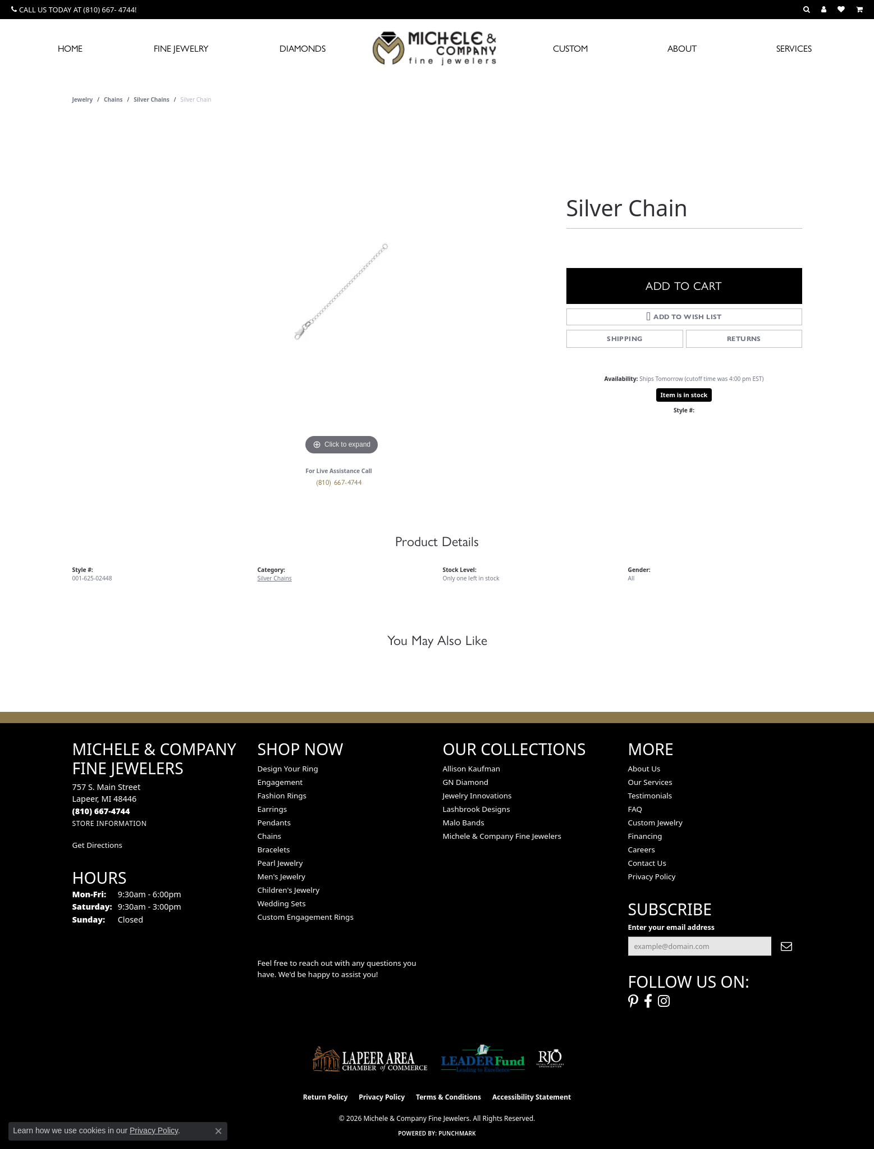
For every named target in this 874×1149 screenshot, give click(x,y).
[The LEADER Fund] (483, 1058)
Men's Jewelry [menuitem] (281, 876)
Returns (744, 338)
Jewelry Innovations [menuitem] (477, 796)
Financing (645, 836)
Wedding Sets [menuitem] (282, 903)
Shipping (624, 338)
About (682, 48)
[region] (341, 289)
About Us (644, 769)
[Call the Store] (101, 811)
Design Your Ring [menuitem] (288, 769)
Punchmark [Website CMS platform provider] (457, 1133)
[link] (73, 9)
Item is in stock (684, 394)
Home (70, 48)
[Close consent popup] (218, 1131)
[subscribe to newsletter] (786, 946)
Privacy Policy (652, 876)
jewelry (82, 99)
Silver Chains (152, 99)
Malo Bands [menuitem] (463, 823)
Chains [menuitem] (270, 836)
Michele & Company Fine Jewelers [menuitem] (502, 836)
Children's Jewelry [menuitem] (289, 890)
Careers (641, 849)
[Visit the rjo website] (550, 1058)
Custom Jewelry (655, 823)
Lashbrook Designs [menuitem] (476, 809)
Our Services (650, 782)
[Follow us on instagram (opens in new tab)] (664, 1001)
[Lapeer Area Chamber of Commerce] (370, 1058)
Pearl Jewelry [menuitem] (280, 863)
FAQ (635, 809)
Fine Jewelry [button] (181, 48)
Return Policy (325, 1097)
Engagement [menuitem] (280, 782)
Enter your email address (671, 927)
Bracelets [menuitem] (274, 849)
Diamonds (303, 48)
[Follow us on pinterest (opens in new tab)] (633, 1001)
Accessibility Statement (531, 1097)
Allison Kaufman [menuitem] (472, 769)
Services (794, 48)
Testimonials (650, 796)
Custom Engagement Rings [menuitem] (306, 917)
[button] (806, 9)
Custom (570, 48)
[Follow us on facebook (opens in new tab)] (648, 1001)
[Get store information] (109, 823)
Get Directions (97, 845)
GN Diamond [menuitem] (466, 782)
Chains (113, 99)
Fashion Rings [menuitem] (282, 796)
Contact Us (647, 863)
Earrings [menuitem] (272, 809)
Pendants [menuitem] (274, 823)
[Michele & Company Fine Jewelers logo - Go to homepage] (437, 48)
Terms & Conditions (448, 1097)
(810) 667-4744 (339, 482)
